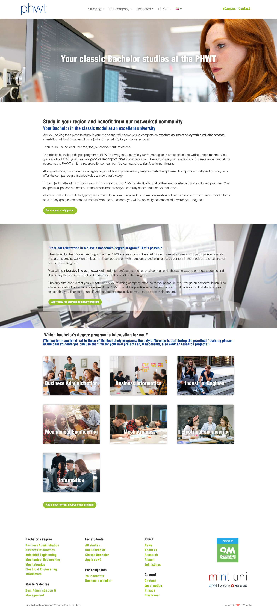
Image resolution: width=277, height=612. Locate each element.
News (148, 545)
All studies (92, 545)
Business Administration (42, 545)
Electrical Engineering (41, 569)
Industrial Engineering (41, 555)
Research (144, 9)
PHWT (163, 9)
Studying (94, 9)
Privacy (150, 590)
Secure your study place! (60, 210)
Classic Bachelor (97, 555)
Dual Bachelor (95, 550)
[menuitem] (179, 9)
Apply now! (93, 559)
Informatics (33, 574)
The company (119, 9)
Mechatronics (35, 564)
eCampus (229, 8)
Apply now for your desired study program (75, 302)
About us (151, 550)
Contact (244, 8)
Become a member (98, 581)
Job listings (153, 564)
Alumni (149, 559)
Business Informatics (40, 550)
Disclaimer (152, 595)
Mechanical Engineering (42, 559)
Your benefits (94, 576)
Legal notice (153, 585)
